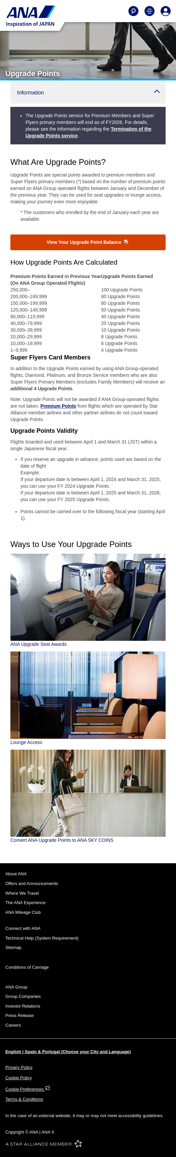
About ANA (16, 873)
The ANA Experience (25, 902)
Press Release (19, 1015)
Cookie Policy (18, 1077)
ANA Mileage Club (23, 912)
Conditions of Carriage (27, 967)
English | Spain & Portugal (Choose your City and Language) (68, 1051)
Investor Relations (22, 1006)
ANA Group (16, 987)
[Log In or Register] (166, 11)
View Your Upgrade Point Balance (87, 242)
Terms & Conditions (24, 1099)
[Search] (133, 11)
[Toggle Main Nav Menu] (149, 11)
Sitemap (13, 947)
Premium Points (58, 406)
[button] (88, 92)
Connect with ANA (23, 928)
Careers (13, 1025)
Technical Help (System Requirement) (41, 938)
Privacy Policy (19, 1067)
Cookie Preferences (27, 1089)
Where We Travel (22, 893)
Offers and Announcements (31, 883)
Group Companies (23, 996)
